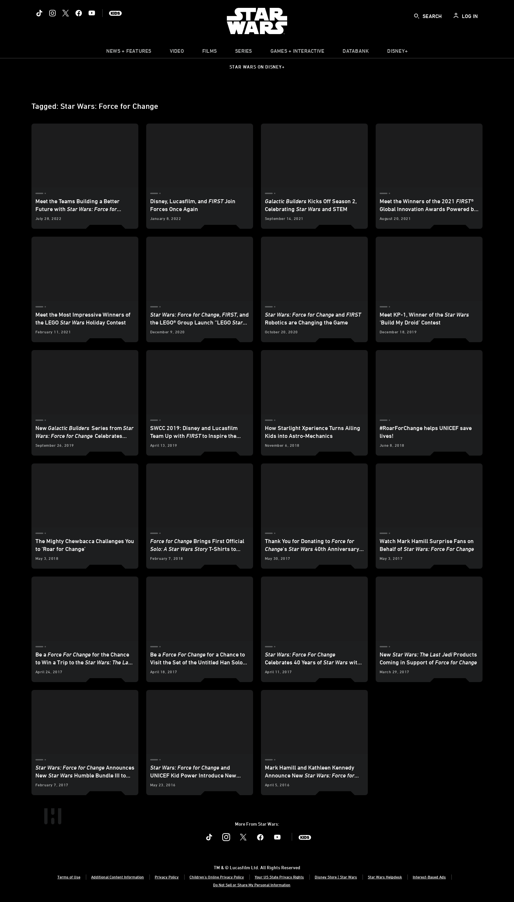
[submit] (416, 16)
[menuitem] (177, 52)
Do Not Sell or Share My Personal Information (251, 884)
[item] (129, 52)
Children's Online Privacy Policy (216, 876)
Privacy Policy (167, 876)
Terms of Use (68, 876)
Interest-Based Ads (429, 876)
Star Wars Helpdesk (385, 876)
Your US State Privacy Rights (279, 876)
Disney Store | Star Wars (336, 876)
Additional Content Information (117, 876)
